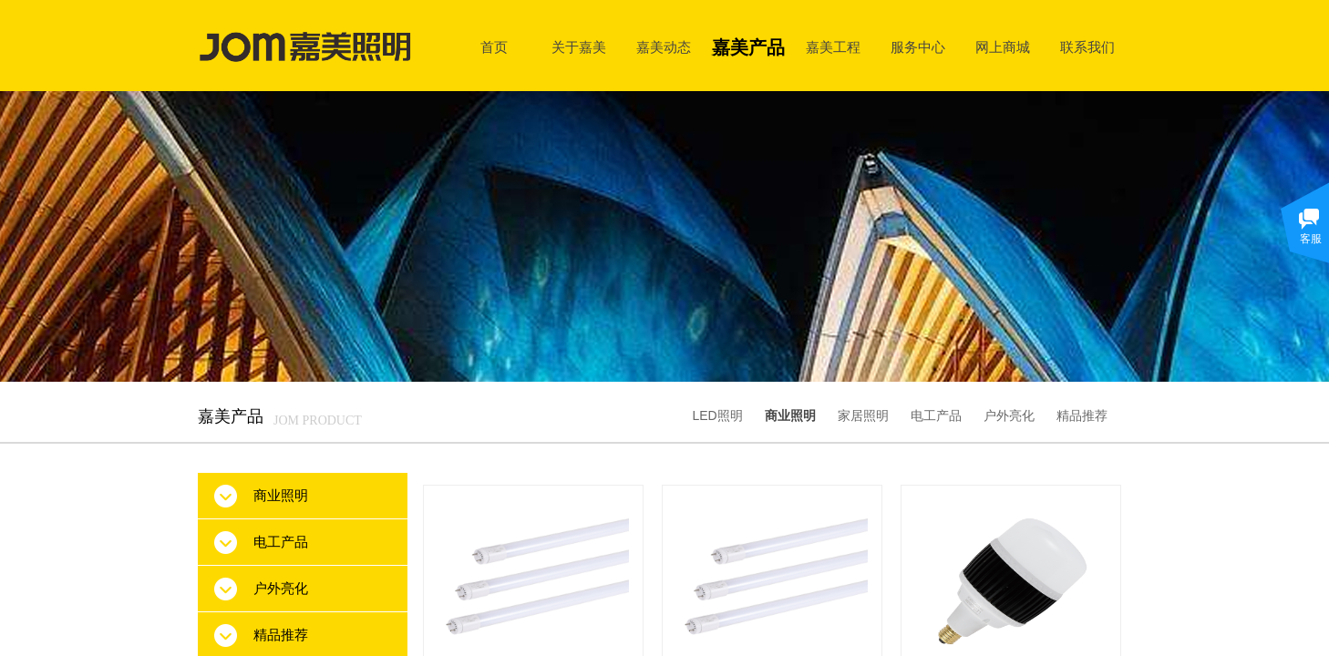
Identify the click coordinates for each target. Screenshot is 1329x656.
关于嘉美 (578, 47)
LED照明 (717, 415)
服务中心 (918, 47)
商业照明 (790, 415)
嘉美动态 (663, 47)
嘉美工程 (833, 47)
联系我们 (1087, 47)
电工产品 (936, 415)
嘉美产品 (748, 47)
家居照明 (863, 415)
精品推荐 (1082, 415)
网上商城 (1002, 47)
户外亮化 (1009, 415)
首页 (494, 47)
